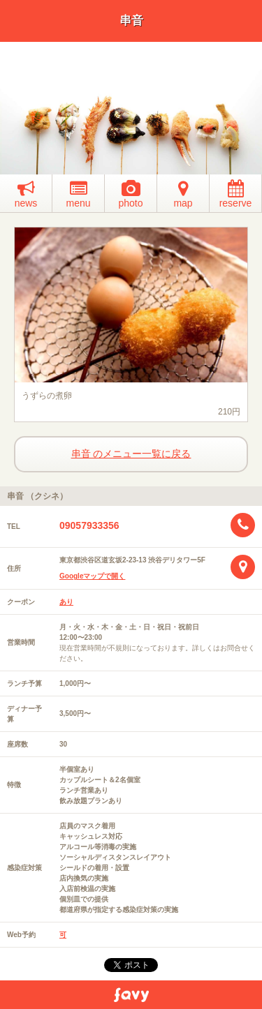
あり (66, 602)
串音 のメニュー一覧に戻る (131, 453)
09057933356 (89, 525)
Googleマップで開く (92, 576)
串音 (131, 20)
